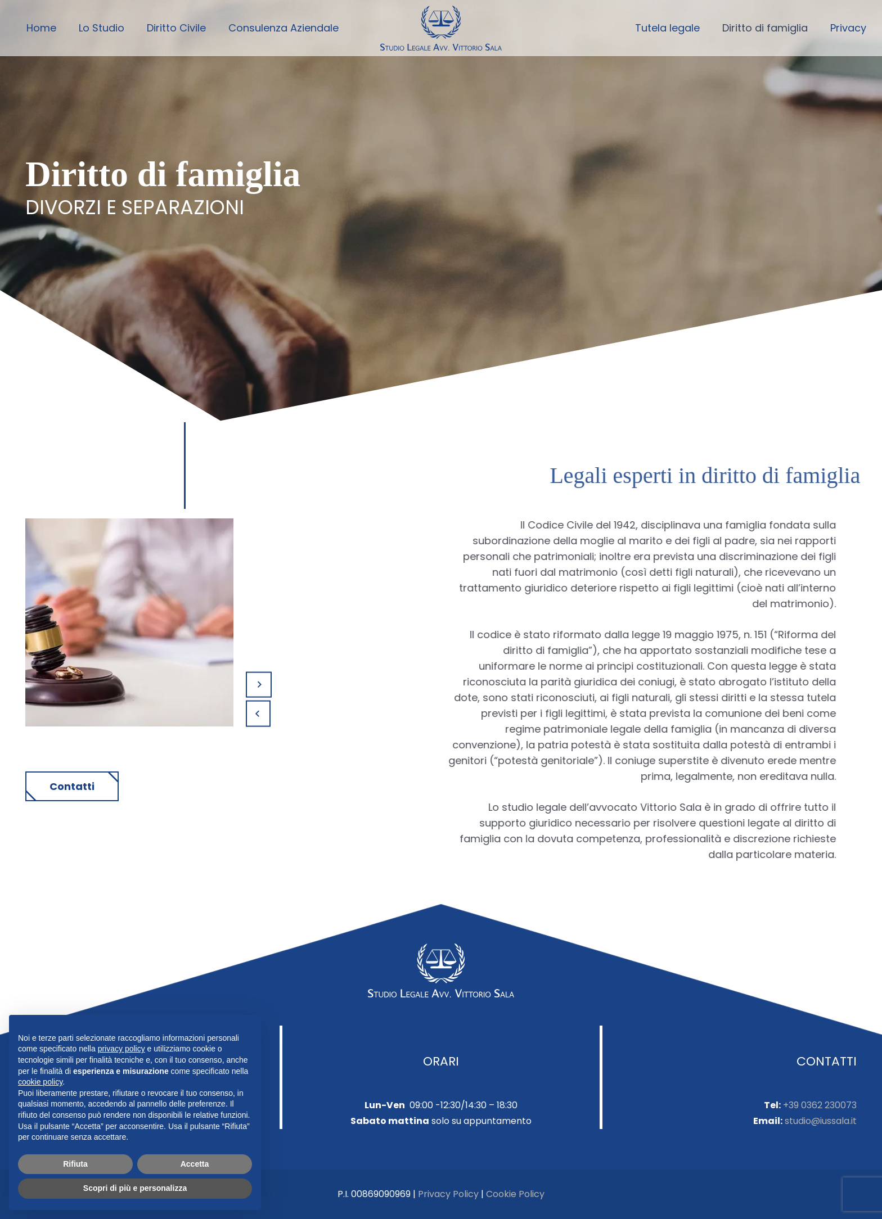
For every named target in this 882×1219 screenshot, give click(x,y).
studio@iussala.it (821, 1120)
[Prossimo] (259, 684)
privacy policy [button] (121, 1048)
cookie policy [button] (40, 1081)
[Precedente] (258, 714)
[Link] (441, 28)
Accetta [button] (195, 1163)
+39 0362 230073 (820, 1105)
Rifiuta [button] (75, 1163)
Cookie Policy (515, 1194)
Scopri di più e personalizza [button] (135, 1188)
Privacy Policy (448, 1194)
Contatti (72, 786)
